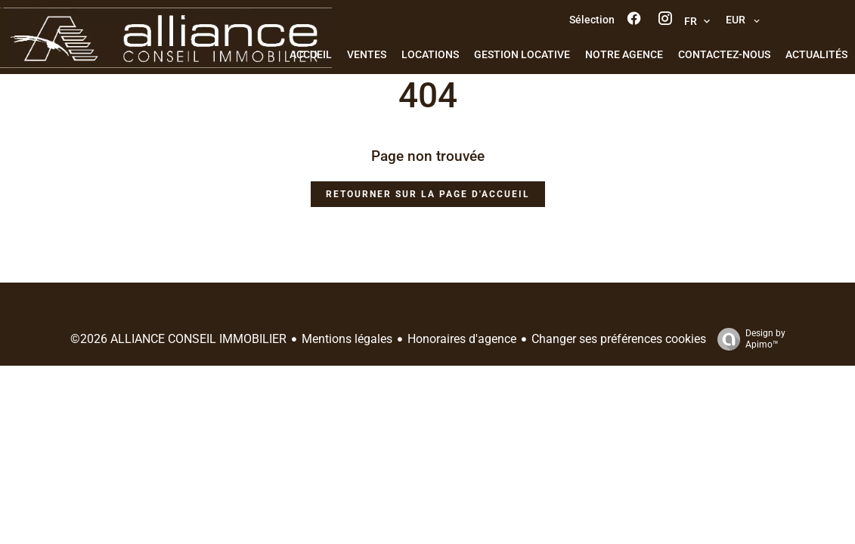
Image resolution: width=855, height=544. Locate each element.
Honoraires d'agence (461, 339)
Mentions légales (347, 339)
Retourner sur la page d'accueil (428, 194)
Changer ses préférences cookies (618, 339)
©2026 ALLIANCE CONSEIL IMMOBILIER (178, 339)
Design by (747, 339)
